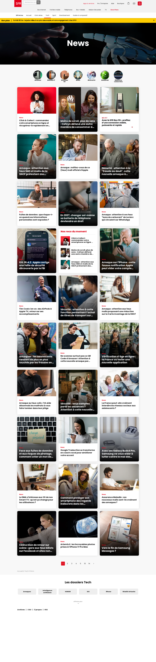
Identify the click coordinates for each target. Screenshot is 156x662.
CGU (29, 610)
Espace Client (139, 3)
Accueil (28, 15)
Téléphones (68, 10)
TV (106, 10)
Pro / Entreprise (102, 3)
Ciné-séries (38, 15)
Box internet (42, 10)
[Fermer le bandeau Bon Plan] (154, 20)
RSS (46, 610)
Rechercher (77, 3)
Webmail (134, 3)
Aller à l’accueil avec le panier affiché (128, 3)
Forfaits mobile (55, 10)
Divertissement (64, 15)
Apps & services (88, 3)
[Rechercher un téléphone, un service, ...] (52, 3)
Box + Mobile (80, 10)
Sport (54, 15)
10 (85, 563)
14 (89, 563)
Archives (21, 610)
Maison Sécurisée (95, 10)
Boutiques (120, 3)
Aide (112, 3)
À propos (38, 610)
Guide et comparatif (80, 15)
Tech (47, 15)
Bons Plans (114, 10)
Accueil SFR (17, 3)
